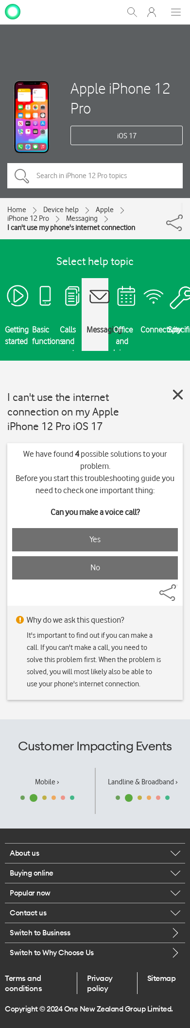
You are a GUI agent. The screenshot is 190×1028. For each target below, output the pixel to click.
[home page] (12, 11)
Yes (95, 539)
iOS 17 (127, 136)
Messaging (82, 218)
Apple (105, 209)
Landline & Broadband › (143, 782)
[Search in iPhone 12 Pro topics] (95, 175)
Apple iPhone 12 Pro (120, 98)
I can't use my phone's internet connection (71, 227)
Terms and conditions (23, 983)
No (95, 567)
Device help (61, 209)
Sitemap (161, 978)
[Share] (182, 209)
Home (16, 209)
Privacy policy (100, 983)
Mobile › (47, 782)
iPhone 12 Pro (28, 218)
